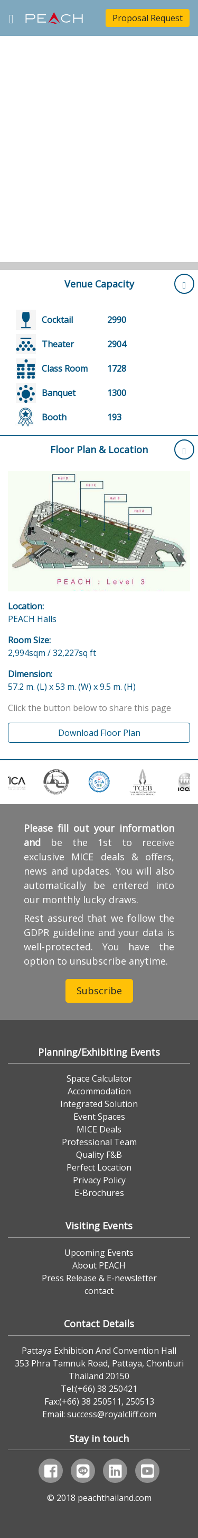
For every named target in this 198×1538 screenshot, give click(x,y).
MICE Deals (99, 1129)
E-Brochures (99, 1193)
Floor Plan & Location (122, 449)
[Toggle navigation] (11, 18)
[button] (15, 135)
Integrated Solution (99, 1104)
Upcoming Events (99, 1252)
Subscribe (99, 990)
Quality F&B (99, 1155)
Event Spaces (99, 1116)
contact (99, 1291)
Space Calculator (99, 1078)
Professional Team (99, 1142)
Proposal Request (147, 18)
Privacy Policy (99, 1180)
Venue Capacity (129, 284)
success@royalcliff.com (111, 1414)
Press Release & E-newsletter (99, 1278)
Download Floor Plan (99, 733)
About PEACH (99, 1265)
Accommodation (99, 1091)
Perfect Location (99, 1167)
